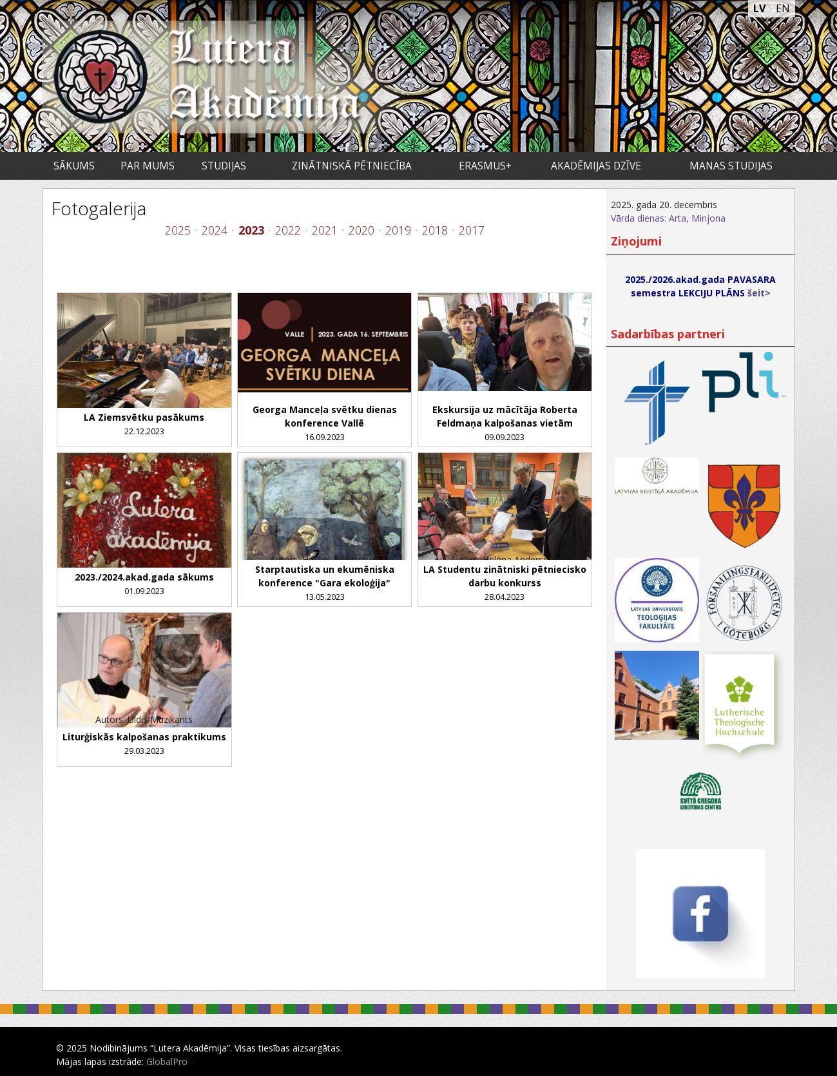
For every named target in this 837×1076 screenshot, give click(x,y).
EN (783, 8)
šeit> (759, 293)
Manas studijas (731, 166)
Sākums (74, 166)
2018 (435, 230)
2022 (288, 230)
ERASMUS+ (485, 166)
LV (759, 8)
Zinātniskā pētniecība (352, 166)
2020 (361, 230)
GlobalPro (167, 1061)
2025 (178, 230)
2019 (398, 230)
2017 (472, 230)
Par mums (147, 166)
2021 (325, 230)
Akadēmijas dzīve (596, 166)
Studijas (224, 166)
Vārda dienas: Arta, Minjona (668, 218)
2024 (214, 230)
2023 (251, 230)
